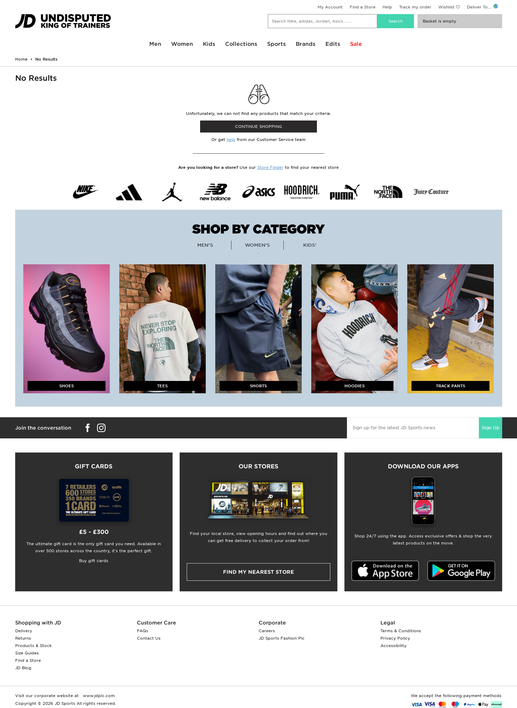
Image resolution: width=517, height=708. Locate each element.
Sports (276, 44)
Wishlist (446, 7)
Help (387, 7)
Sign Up (490, 427)
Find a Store (362, 7)
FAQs (142, 630)
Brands (305, 44)
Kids (209, 44)
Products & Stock (33, 645)
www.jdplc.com (98, 695)
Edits (332, 44)
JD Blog (23, 667)
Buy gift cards (93, 560)
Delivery (23, 630)
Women (182, 44)
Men (155, 44)
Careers (267, 630)
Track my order (415, 7)
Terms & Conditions (400, 630)
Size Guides (27, 653)
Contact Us (149, 638)
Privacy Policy (395, 638)
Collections (241, 44)
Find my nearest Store (258, 572)
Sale (356, 44)
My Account (330, 7)
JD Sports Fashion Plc (282, 638)
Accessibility (393, 645)
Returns (23, 638)
